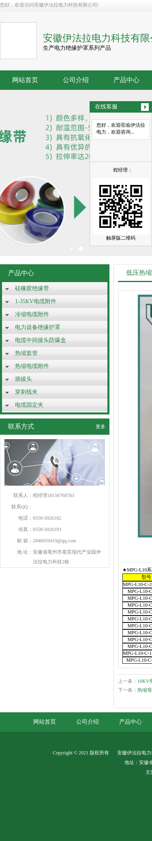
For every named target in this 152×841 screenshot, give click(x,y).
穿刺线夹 (26, 392)
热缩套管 (26, 353)
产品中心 (126, 79)
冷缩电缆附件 (32, 314)
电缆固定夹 (29, 405)
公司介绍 (76, 79)
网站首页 (25, 79)
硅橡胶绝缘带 (32, 288)
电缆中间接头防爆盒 (40, 340)
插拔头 (23, 379)
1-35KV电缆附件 (35, 301)
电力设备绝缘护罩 (37, 327)
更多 (100, 426)
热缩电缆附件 (32, 366)
